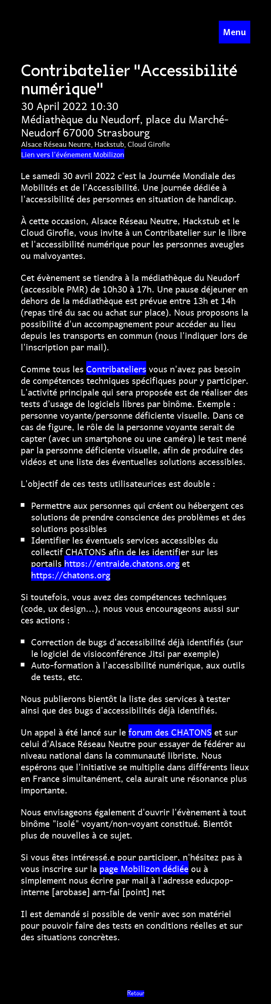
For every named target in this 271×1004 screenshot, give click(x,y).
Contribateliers (116, 368)
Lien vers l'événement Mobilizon (72, 154)
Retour (135, 993)
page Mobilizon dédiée (144, 868)
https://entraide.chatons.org (121, 562)
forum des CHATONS (170, 731)
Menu (234, 31)
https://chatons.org (70, 574)
